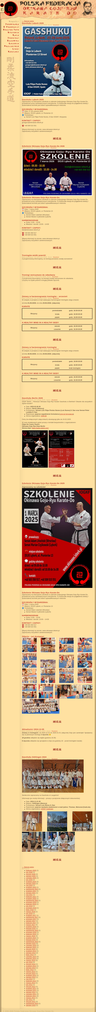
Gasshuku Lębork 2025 (33, 23)
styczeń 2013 (30, 973)
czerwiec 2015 (31, 945)
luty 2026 (29, 872)
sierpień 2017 (31, 921)
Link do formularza (66, 414)
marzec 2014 (30, 960)
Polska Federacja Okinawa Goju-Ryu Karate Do (48, 10)
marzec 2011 (30, 998)
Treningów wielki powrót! (34, 255)
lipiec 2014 (30, 955)
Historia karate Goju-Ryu (10, 32)
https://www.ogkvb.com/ (40, 428)
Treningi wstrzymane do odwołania (38, 275)
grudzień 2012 (31, 975)
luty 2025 (29, 880)
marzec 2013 (30, 972)
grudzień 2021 (31, 891)
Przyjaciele (10, 46)
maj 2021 (29, 895)
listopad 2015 (30, 940)
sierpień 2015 (31, 943)
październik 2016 (32, 930)
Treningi (10, 38)
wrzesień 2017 (31, 919)
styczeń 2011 (30, 1002)
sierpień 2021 (31, 893)
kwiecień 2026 (31, 870)
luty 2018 (29, 913)
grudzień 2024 (31, 882)
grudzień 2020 (31, 898)
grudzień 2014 (31, 951)
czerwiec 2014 (31, 957)
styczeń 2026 (30, 874)
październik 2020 (32, 900)
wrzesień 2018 (31, 908)
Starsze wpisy (28, 21)
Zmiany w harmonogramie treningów (39, 347)
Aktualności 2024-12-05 (33, 729)
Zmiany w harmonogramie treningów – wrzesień (44, 296)
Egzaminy (10, 40)
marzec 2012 (30, 983)
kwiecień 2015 (31, 947)
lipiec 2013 (30, 970)
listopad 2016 (30, 928)
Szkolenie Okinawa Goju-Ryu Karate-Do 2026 (43, 146)
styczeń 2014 (30, 964)
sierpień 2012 (31, 977)
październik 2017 (32, 917)
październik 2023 (32, 889)
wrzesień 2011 (31, 990)
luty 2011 (29, 1000)
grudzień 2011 (31, 988)
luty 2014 (29, 962)
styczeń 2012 (30, 987)
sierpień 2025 (31, 876)
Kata (10, 35)
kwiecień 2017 (31, 923)
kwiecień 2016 (31, 934)
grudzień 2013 (31, 966)
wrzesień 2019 (31, 902)
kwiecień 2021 (31, 897)
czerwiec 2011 (31, 994)
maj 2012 (29, 979)
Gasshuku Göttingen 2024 (34, 757)
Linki (10, 49)
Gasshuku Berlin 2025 (32, 398)
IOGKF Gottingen (47, 809)
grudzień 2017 (31, 915)
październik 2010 (32, 1003)
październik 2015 (32, 942)
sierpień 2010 (31, 1005)
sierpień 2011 (31, 992)
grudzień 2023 (31, 887)
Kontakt (10, 51)
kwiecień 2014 (31, 958)
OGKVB (44, 416)
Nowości (10, 21)
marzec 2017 (30, 925)
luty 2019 (29, 906)
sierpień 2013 (31, 968)
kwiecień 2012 (31, 981)
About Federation (10, 29)
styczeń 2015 (30, 949)
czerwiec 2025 (31, 878)
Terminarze (10, 24)
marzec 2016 (30, 936)
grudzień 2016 (31, 927)
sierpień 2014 (31, 953)
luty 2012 (29, 985)
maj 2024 (29, 885)
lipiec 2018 (30, 910)
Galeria (10, 43)
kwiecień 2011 (31, 996)
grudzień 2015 (31, 938)
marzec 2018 (30, 912)
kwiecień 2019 (31, 904)
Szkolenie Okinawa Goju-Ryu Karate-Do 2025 (43, 483)
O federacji (10, 27)
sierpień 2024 (31, 883)
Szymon (56, 25)
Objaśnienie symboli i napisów (10, 77)
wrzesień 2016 (31, 932)
